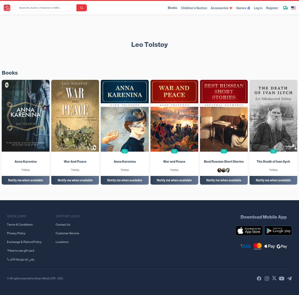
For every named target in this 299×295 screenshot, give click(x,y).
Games (243, 8)
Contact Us (63, 224)
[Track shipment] (285, 8)
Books (172, 8)
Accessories (222, 8)
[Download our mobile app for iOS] (249, 230)
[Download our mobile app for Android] (278, 230)
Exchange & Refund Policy (24, 242)
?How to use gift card (20, 250)
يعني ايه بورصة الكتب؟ (20, 259)
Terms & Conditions (20, 224)
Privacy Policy (16, 233)
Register (272, 8)
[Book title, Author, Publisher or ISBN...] (47, 7)
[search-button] (81, 7)
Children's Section (194, 8)
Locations (62, 242)
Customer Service (67, 233)
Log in (258, 8)
